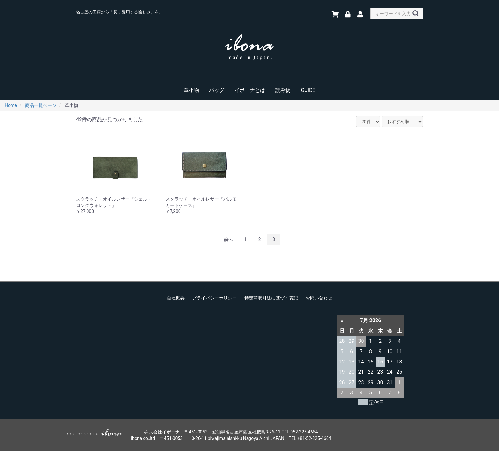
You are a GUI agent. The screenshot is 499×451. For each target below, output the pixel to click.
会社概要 (176, 297)
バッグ (216, 90)
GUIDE (308, 90)
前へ (228, 239)
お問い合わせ (319, 297)
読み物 (283, 90)
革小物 (191, 90)
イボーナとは (250, 90)
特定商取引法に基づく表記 (271, 297)
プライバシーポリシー (214, 297)
